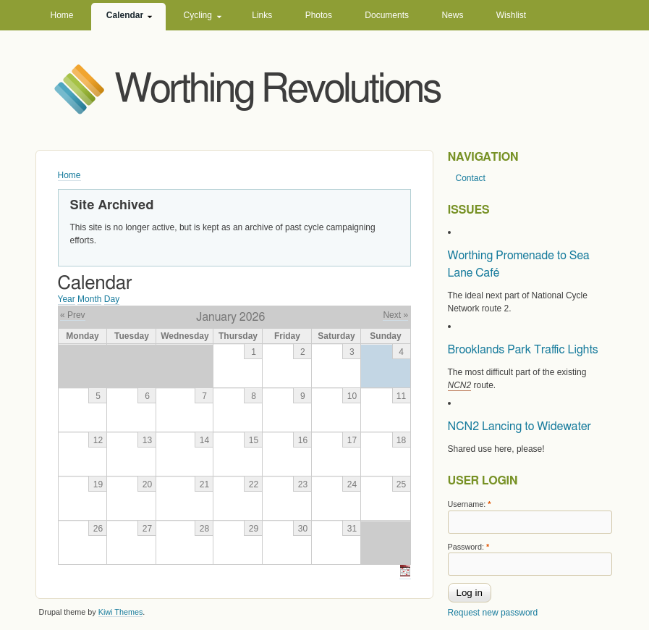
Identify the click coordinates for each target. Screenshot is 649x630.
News (452, 15)
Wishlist (511, 15)
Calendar (124, 15)
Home (62, 15)
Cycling (198, 15)
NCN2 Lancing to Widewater (519, 426)
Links (262, 15)
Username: (469, 504)
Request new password (493, 613)
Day (111, 299)
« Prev (72, 315)
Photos (318, 15)
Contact (470, 178)
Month (89, 299)
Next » (395, 315)
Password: (469, 546)
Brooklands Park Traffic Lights (523, 350)
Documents (387, 15)
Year (66, 299)
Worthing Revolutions (278, 90)
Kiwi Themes (120, 612)
